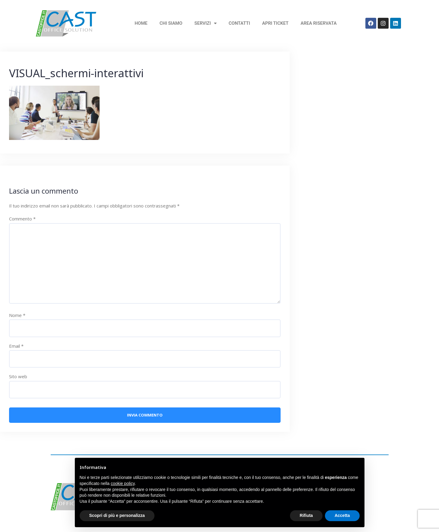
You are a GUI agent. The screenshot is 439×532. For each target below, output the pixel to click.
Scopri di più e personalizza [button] (117, 515)
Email (16, 346)
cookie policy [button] (123, 483)
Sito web (18, 376)
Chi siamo (171, 23)
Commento (22, 219)
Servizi (205, 23)
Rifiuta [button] (306, 515)
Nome (17, 315)
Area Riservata (318, 23)
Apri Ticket (275, 23)
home (141, 23)
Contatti (239, 23)
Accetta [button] (342, 515)
